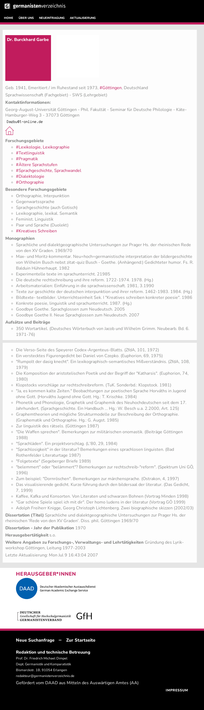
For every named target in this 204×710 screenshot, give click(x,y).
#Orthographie (30, 182)
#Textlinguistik (30, 153)
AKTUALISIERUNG (83, 18)
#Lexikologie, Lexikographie (43, 147)
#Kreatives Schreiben (36, 231)
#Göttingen (111, 88)
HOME (8, 18)
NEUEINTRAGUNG (52, 18)
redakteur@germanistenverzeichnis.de (45, 676)
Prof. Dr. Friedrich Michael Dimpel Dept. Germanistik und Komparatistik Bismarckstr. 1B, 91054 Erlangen (43, 664)
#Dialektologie (30, 176)
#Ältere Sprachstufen (36, 165)
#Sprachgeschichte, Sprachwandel (48, 171)
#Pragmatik (27, 159)
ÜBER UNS (26, 18)
